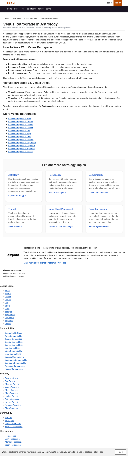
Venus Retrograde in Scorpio (21, 140)
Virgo (7, 305)
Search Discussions (13, 426)
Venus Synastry (12, 387)
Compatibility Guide (13, 333)
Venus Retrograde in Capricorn (21, 146)
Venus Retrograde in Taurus (20, 122)
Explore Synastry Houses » (100, 226)
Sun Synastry (10, 381)
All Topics (9, 420)
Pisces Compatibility (14, 369)
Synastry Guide (11, 378)
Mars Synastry (11, 393)
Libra (7, 308)
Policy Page (98, 452)
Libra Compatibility (13, 354)
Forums (8, 417)
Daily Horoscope (12, 439)
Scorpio (8, 311)
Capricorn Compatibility (15, 363)
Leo (6, 303)
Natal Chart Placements (61, 209)
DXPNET (11, 3)
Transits (12, 209)
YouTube (62, 263)
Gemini (8, 297)
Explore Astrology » (17, 195)
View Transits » (15, 226)
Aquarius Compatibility (15, 366)
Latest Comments (13, 423)
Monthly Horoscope (13, 442)
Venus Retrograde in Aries (19, 119)
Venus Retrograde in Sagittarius (22, 143)
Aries (7, 291)
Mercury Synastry (12, 384)
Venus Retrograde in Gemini (20, 125)
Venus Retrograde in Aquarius (21, 149)
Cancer (8, 300)
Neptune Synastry (13, 405)
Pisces (8, 323)
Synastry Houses (98, 209)
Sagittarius (10, 314)
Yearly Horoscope (13, 445)
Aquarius (9, 320)
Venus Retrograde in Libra (19, 137)
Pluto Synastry (11, 408)
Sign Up (118, 3)
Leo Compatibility (12, 348)
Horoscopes (55, 174)
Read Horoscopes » (57, 192)
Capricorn (9, 317)
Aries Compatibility (13, 336)
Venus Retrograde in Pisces (20, 152)
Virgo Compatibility (13, 351)
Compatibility (96, 174)
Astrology (13, 174)
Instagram (52, 263)
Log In (109, 3)
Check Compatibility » (98, 192)
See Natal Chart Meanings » (60, 226)
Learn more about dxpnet (35, 263)
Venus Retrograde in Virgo (19, 134)
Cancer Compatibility (14, 345)
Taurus (8, 294)
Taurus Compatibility (14, 339)
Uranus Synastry (12, 402)
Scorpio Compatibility (14, 357)
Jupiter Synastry (12, 396)
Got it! (120, 452)
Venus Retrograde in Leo (19, 131)
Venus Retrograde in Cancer (20, 128)
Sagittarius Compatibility (16, 360)
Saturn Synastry (12, 399)
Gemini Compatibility (14, 342)
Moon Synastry (11, 390)
